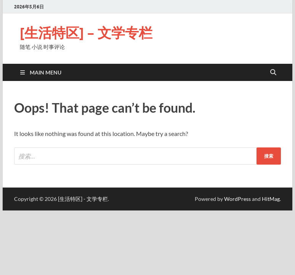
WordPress (237, 199)
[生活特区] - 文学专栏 (83, 199)
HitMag (271, 199)
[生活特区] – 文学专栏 (86, 32)
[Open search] (273, 72)
